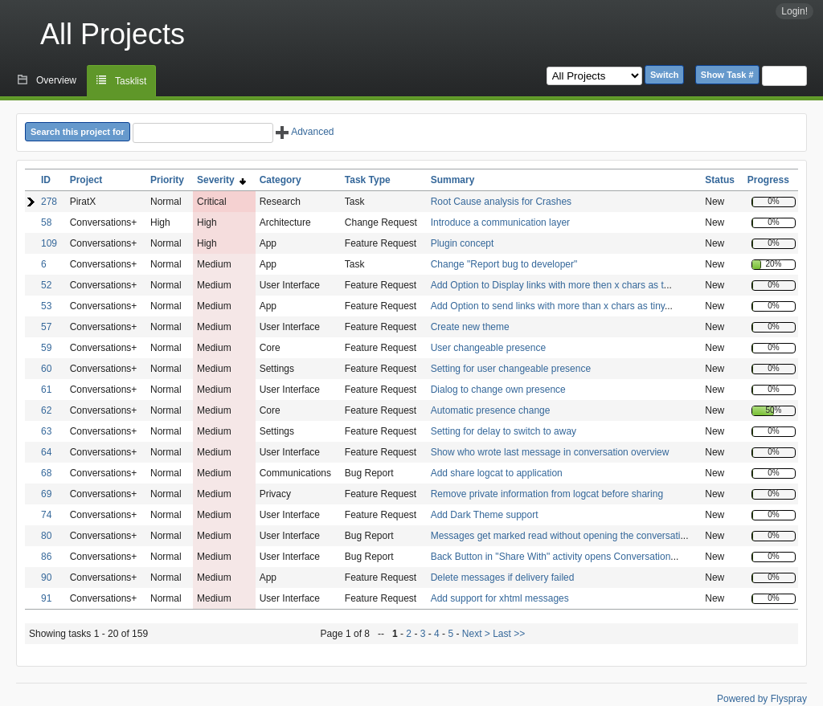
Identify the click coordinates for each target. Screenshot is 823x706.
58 (46, 222)
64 (46, 452)
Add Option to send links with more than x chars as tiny (548, 306)
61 (46, 389)
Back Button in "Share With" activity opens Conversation (551, 556)
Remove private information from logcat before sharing (547, 494)
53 (46, 306)
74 (46, 514)
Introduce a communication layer (500, 222)
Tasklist (130, 81)
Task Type (368, 180)
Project (86, 180)
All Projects (112, 34)
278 (49, 201)
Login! (794, 11)
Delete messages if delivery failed (503, 577)
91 (46, 598)
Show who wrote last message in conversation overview (550, 452)
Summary (453, 180)
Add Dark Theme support (484, 514)
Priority (167, 180)
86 (46, 556)
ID (46, 180)
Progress (768, 180)
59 (46, 347)
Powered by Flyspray (762, 698)
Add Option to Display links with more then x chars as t (547, 285)
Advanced (305, 131)
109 (49, 243)
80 (46, 535)
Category (280, 180)
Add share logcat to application (497, 473)
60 (46, 368)
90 (46, 577)
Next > (476, 633)
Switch (664, 75)
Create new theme (470, 327)
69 (46, 494)
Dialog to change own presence (498, 389)
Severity (221, 180)
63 (46, 431)
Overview (56, 80)
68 (46, 473)
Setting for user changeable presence (511, 368)
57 (46, 327)
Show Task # (727, 75)
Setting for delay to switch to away (503, 431)
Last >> (507, 633)
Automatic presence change (491, 410)
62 (46, 410)
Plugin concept (462, 243)
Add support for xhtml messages (500, 598)
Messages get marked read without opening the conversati (556, 535)
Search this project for (78, 132)
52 (46, 285)
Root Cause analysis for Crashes (501, 201)
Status (720, 180)
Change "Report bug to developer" (504, 264)
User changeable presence (488, 347)
